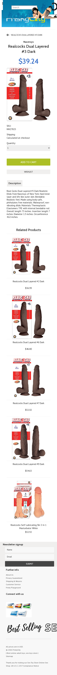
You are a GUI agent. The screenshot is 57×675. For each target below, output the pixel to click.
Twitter (8, 600)
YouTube (13, 600)
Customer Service (13, 584)
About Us (9, 575)
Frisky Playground (13, 587)
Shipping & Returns (14, 581)
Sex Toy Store (32, 662)
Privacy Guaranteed (14, 578)
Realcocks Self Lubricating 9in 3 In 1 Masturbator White (28, 527)
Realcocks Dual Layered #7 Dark (28, 403)
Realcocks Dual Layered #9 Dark (28, 464)
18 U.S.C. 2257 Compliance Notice (25, 666)
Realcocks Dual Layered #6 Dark (28, 342)
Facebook (24, 600)
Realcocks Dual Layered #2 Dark (28, 281)
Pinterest (18, 600)
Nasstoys (28, 41)
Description (15, 183)
